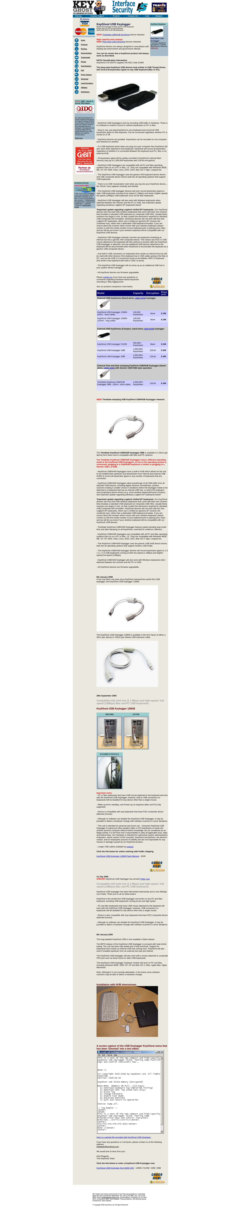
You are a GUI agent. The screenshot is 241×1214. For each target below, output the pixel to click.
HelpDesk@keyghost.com (110, 1197)
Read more (79, 138)
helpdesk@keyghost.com (108, 1146)
